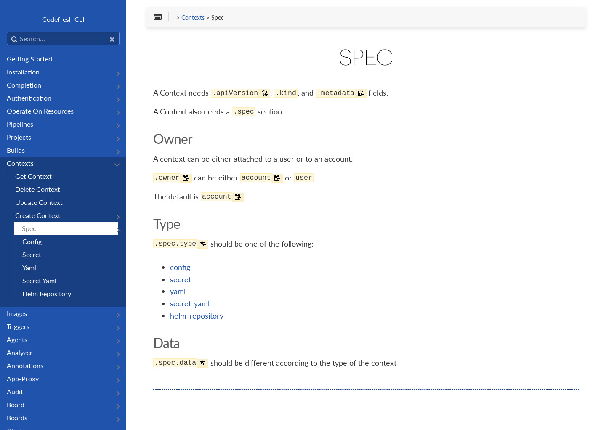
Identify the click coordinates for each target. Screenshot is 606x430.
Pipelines (20, 124)
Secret (31, 254)
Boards (17, 418)
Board (15, 405)
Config (32, 241)
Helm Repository (46, 293)
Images (17, 313)
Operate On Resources (40, 111)
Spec (29, 228)
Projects (19, 137)
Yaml (29, 267)
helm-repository (196, 315)
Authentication (29, 98)
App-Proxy (23, 378)
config (180, 267)
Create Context (38, 215)
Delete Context (37, 189)
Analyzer (19, 352)
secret (180, 279)
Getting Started (29, 59)
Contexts (20, 163)
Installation (23, 72)
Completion (24, 85)
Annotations (25, 365)
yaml (178, 291)
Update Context (39, 202)
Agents (17, 339)
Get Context (33, 176)
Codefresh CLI (63, 19)
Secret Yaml (39, 280)
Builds (16, 150)
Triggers (18, 326)
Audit (15, 391)
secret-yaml (190, 303)
